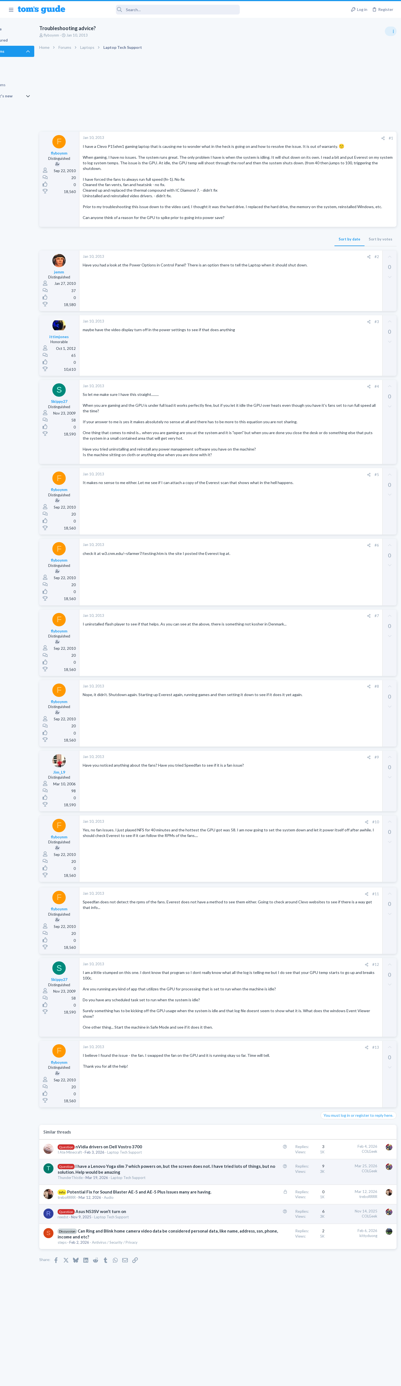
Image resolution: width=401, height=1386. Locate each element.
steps (86, 1293)
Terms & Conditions (253, 1378)
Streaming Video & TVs (341, 372)
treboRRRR (91, 1242)
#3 (286, 338)
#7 (286, 643)
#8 (286, 713)
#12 (285, 992)
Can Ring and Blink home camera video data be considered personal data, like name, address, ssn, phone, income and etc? (137, 1281)
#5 (286, 502)
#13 (285, 1080)
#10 (285, 849)
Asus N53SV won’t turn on (125, 1255)
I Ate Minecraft (94, 1185)
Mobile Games (344, 502)
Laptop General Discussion (343, 453)
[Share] (293, 138)
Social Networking (336, 491)
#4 (286, 403)
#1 (301, 138)
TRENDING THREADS (330, 302)
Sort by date (259, 255)
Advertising (140, 1378)
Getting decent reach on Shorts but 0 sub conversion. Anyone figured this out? (358, 470)
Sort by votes (290, 255)
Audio (133, 1242)
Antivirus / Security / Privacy (139, 1293)
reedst (87, 1261)
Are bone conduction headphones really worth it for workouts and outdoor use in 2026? (357, 319)
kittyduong (278, 1280)
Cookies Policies (179, 1378)
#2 (286, 273)
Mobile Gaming (334, 518)
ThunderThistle (94, 1216)
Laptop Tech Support (149, 1185)
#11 (285, 921)
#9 (286, 784)
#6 (286, 572)
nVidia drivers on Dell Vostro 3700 (133, 1179)
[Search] (156, 10)
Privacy (215, 1378)
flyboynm (76, 35)
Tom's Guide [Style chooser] (356, 1340)
